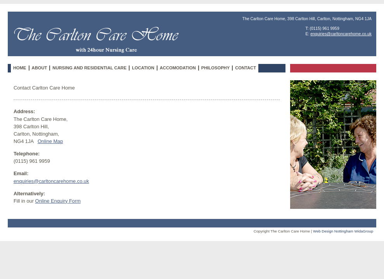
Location (143, 67)
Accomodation (178, 67)
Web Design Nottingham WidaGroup (343, 231)
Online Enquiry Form (57, 201)
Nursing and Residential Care (89, 67)
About (39, 67)
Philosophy (215, 67)
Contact (245, 67)
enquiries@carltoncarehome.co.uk (341, 34)
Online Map (50, 141)
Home (19, 67)
